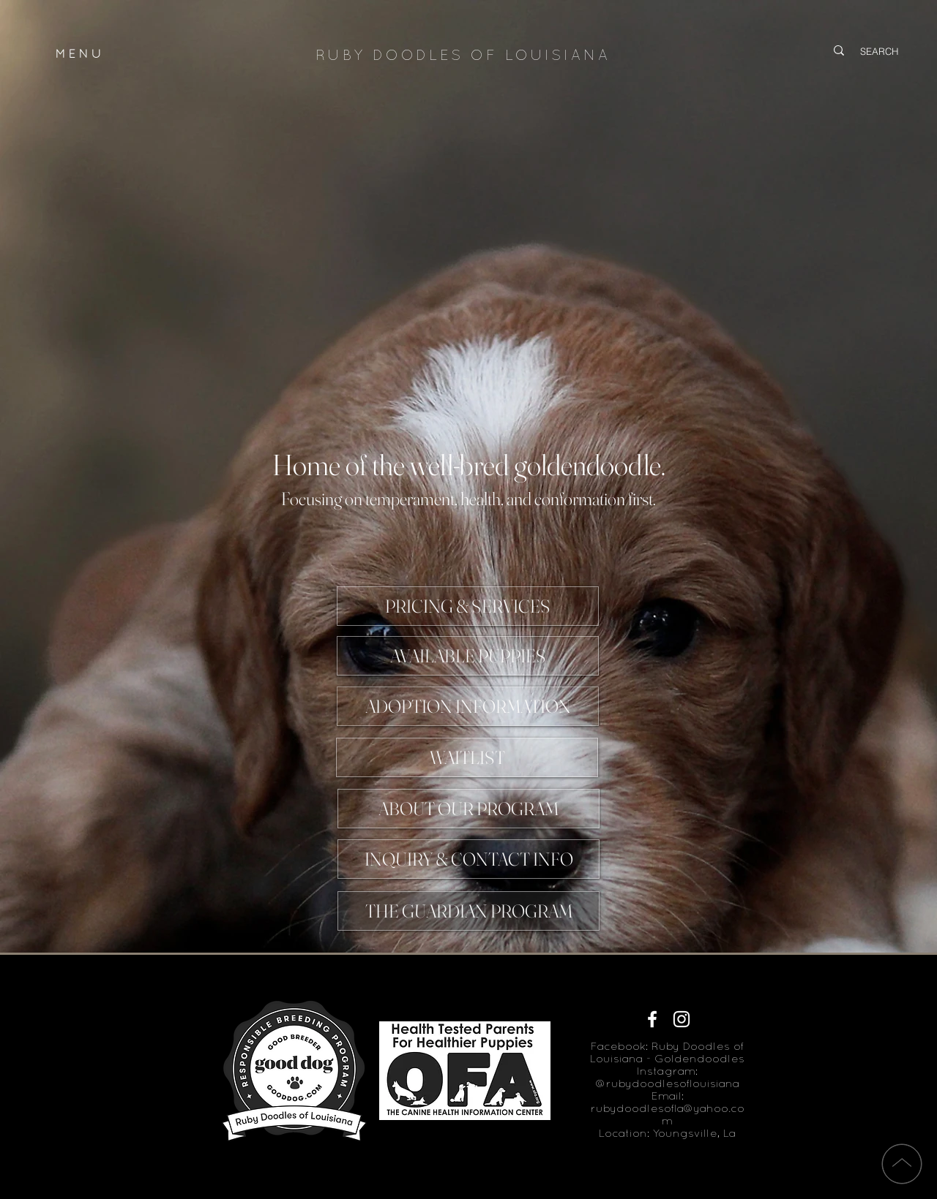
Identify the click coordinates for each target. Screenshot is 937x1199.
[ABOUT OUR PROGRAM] (468, 808)
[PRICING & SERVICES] (468, 606)
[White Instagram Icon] (682, 1019)
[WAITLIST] (467, 757)
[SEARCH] (881, 51)
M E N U (78, 55)
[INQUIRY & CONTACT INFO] (468, 859)
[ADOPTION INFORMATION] (468, 706)
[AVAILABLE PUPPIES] (468, 656)
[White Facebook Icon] (652, 1019)
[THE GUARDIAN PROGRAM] (468, 911)
